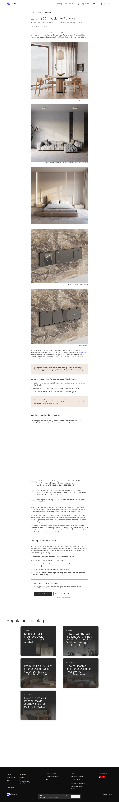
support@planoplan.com (26, 783)
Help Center (85, 4)
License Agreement (52, 776)
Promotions (22, 774)
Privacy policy (50, 780)
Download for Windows (42, 594)
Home (32, 12)
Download (107, 3)
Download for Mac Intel (62, 594)
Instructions (48, 12)
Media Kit (22, 777)
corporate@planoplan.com (50, 403)
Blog (77, 4)
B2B (8, 781)
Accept (76, 796)
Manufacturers (69, 4)
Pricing (59, 4)
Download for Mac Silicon (63, 597)
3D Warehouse (82, 352)
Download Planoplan (77, 776)
